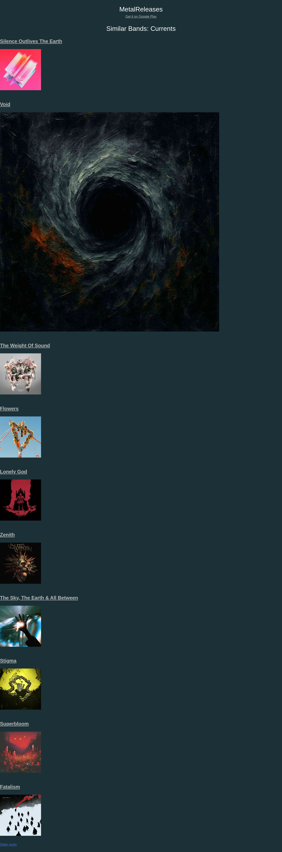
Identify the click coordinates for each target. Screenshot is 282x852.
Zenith (7, 534)
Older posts (8, 844)
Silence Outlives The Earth (31, 41)
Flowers (9, 408)
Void (5, 104)
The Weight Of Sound (25, 345)
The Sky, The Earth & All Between (39, 598)
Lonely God (13, 471)
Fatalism (10, 787)
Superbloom (14, 723)
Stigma (8, 660)
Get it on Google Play (141, 16)
